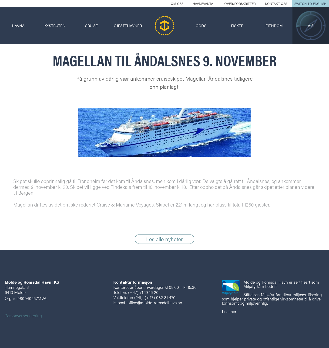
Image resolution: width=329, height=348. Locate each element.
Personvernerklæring (23, 315)
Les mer (229, 311)
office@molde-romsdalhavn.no (155, 302)
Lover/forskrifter (239, 3)
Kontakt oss (276, 3)
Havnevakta (203, 3)
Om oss (177, 3)
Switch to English (310, 3)
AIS (311, 25)
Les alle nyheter (164, 239)
